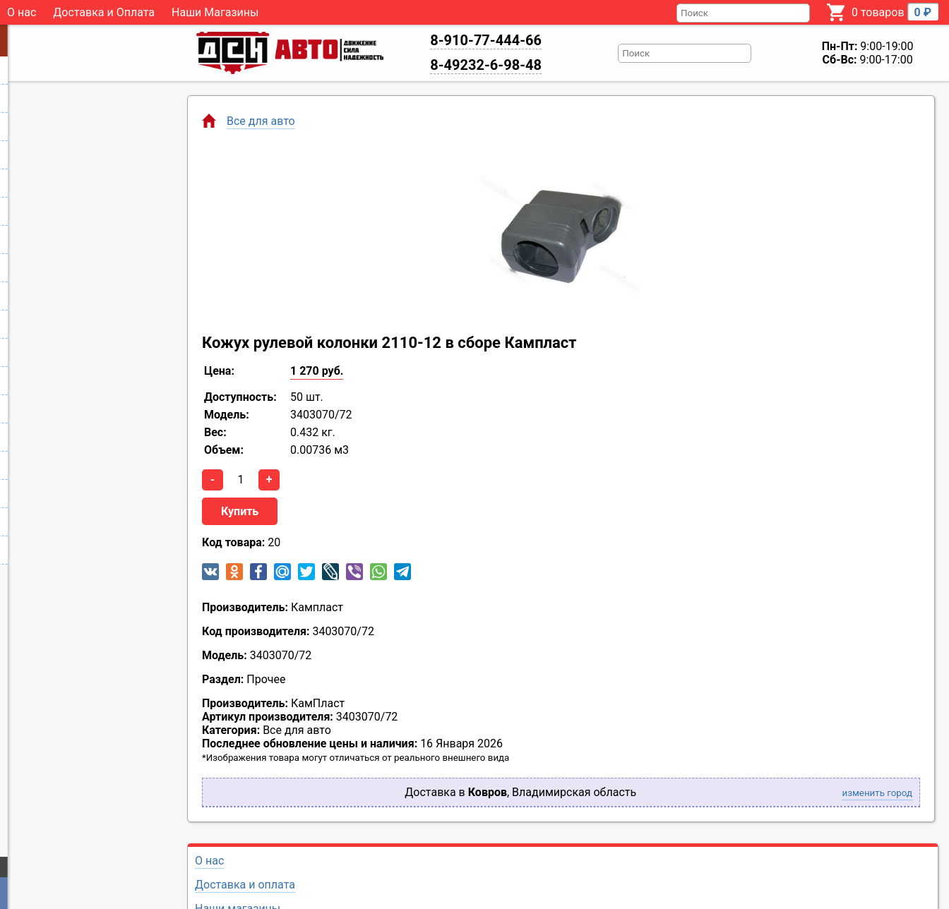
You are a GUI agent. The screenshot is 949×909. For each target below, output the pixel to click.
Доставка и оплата (245, 884)
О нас (21, 12)
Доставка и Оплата (104, 12)
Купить (239, 511)
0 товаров (895, 11)
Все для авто (261, 121)
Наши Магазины (215, 12)
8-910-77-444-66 (486, 40)
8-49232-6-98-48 (486, 64)
